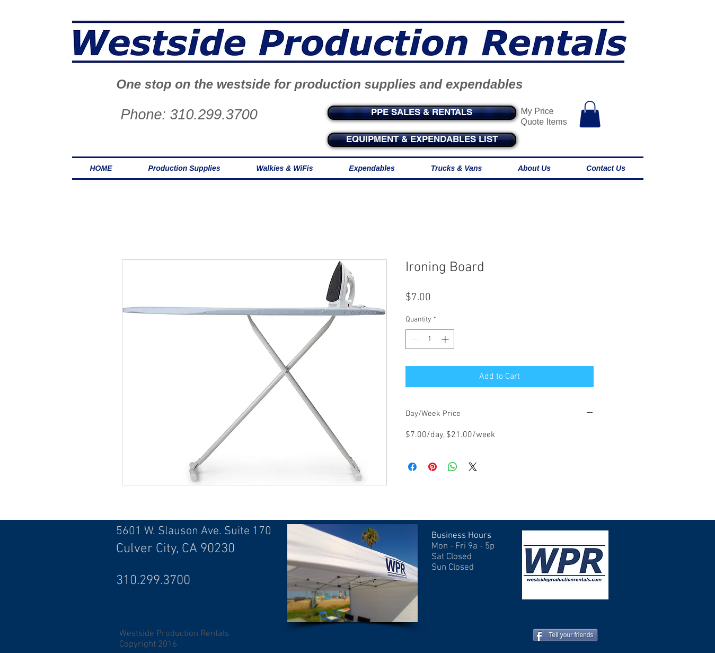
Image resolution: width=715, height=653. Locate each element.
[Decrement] (413, 339)
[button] (590, 114)
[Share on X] (472, 466)
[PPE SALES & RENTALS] (422, 113)
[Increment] (446, 339)
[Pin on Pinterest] (432, 466)
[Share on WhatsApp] (452, 466)
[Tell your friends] (565, 635)
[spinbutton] (429, 339)
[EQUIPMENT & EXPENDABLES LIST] (422, 140)
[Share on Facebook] (412, 466)
